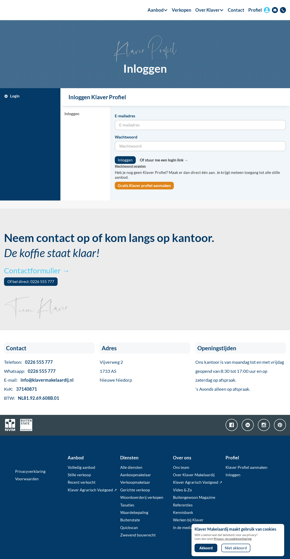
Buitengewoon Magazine (194, 497)
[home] (26, 10)
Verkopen (181, 10)
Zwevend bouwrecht (138, 535)
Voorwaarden (27, 479)
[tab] (31, 96)
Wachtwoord (126, 137)
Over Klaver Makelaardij (194, 475)
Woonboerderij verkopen (141, 497)
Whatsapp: (30, 371)
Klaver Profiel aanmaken (246, 467)
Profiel (255, 10)
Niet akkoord (236, 548)
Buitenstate (130, 520)
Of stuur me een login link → (164, 160)
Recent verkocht (81, 482)
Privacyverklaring (30, 471)
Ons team (181, 467)
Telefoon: (28, 362)
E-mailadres (125, 116)
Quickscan (129, 527)
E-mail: (39, 380)
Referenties (183, 505)
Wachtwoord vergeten (130, 166)
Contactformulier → (37, 270)
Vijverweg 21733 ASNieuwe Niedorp (116, 371)
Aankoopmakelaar (135, 475)
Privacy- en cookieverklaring (233, 538)
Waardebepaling (134, 512)
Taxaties (127, 505)
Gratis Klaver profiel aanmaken (144, 185)
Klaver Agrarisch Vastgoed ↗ (92, 490)
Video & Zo (182, 490)
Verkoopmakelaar (135, 482)
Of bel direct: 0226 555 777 (30, 281)
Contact (236, 10)
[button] (156, 10)
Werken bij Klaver (188, 520)
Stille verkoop (79, 475)
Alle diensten (131, 467)
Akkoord (206, 548)
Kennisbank (183, 512)
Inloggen (233, 475)
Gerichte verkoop (135, 490)
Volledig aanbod (81, 467)
